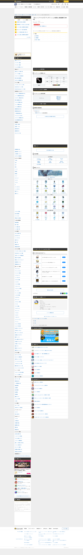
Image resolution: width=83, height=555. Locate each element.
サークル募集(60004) (18, 106)
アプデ (46, 213)
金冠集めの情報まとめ (18, 449)
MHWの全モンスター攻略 (19, 253)
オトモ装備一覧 (17, 226)
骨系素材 (16, 394)
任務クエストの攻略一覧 (19, 71)
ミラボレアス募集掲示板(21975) (20, 93)
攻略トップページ (18, 60)
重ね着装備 (16, 222)
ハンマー (16, 169)
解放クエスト (54, 202)
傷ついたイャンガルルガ (19, 332)
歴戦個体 (54, 207)
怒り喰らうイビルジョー (19, 328)
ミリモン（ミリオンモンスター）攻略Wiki (44, 544)
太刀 (15, 164)
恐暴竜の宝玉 (58, 98)
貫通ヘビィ (16, 193)
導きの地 (37, 213)
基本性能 (36, 35)
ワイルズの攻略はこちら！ (19, 67)
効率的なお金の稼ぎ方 (18, 451)
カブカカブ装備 (17, 211)
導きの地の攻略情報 (18, 78)
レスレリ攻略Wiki (26, 540)
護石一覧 (16, 242)
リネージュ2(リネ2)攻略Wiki (28, 544)
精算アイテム (17, 396)
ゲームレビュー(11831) (18, 115)
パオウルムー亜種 (18, 301)
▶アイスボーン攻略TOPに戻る (50, 174)
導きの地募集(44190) (18, 100)
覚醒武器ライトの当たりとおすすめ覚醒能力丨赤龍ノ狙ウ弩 (24, 24)
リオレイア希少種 (18, 323)
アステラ (16, 418)
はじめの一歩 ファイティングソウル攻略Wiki (59, 544)
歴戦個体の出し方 (18, 264)
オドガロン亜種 (17, 279)
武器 (37, 182)
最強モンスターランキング (19, 259)
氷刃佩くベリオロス (18, 343)
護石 (63, 187)
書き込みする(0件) (50, 290)
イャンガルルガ (17, 277)
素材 (63, 202)
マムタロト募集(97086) (18, 102)
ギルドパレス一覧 (18, 133)
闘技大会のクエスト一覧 (19, 365)
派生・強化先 (37, 39)
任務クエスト (37, 202)
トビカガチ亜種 (17, 295)
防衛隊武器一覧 (17, 149)
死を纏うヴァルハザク (18, 341)
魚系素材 (16, 392)
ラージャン (16, 321)
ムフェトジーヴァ (18, 319)
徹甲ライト (16, 191)
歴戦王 (63, 207)
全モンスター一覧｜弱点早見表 (22, 29)
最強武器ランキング (18, 151)
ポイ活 (51, 1)
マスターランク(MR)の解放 (19, 372)
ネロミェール (17, 299)
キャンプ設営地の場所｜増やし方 (22, 32)
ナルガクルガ (17, 297)
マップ (37, 207)
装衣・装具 (16, 224)
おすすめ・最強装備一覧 (19, 80)
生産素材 (36, 37)
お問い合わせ (45, 528)
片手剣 (16, 160)
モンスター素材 (17, 398)
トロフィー (63, 213)
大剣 (15, 162)
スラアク (16, 182)
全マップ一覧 (17, 405)
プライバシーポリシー (31, 528)
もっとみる (28, 37)
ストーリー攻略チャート (19, 73)
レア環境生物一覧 (18, 383)
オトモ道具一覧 (63, 191)
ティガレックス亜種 (18, 288)
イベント (46, 198)
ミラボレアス (17, 317)
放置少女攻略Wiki (26, 542)
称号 (54, 213)
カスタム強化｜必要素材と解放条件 (22, 27)
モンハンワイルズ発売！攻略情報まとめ (40, 26)
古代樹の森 (16, 420)
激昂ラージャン (17, 337)
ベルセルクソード (36, 110)
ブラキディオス (17, 308)
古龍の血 (58, 99)
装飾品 (54, 187)
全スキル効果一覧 (18, 233)
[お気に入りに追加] (54, 4)
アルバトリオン (17, 268)
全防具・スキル (17, 126)
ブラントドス (17, 310)
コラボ (63, 198)
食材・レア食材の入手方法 (19, 442)
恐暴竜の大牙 (58, 96)
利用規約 (25, 528)
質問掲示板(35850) (18, 111)
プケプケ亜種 (17, 306)
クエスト (54, 198)
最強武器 (37, 187)
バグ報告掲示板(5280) (18, 113)
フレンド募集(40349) (18, 104)
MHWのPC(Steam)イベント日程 (20, 89)
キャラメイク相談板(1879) (19, 117)
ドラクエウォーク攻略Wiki (28, 537)
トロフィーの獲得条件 (18, 440)
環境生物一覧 (17, 381)
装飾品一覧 (16, 244)
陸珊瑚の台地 (17, 425)
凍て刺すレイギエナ (18, 330)
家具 (54, 218)
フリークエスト (46, 202)
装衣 (63, 182)
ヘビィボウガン (17, 189)
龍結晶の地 (16, 429)
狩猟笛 (16, 171)
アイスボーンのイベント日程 (19, 84)
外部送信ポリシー (39, 528)
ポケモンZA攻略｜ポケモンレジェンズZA (30, 531)
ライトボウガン (17, 186)
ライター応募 (65, 528)
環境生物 (46, 207)
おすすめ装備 (46, 187)
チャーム (63, 218)
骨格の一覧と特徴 (18, 257)
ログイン (66, 1)
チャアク (16, 180)
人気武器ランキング (18, 153)
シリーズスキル (46, 191)
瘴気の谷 (16, 427)
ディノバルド (17, 290)
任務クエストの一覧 (18, 359)
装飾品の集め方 (17, 246)
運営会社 (50, 528)
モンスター (37, 198)
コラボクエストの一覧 (18, 363)
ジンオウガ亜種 (17, 284)
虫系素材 (16, 387)
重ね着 (54, 182)
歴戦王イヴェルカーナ (18, 348)
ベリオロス (16, 312)
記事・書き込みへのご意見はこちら (50, 316)
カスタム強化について (18, 438)
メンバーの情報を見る (50, 312)
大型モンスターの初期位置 (19, 255)
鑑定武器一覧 (17, 128)
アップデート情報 (18, 62)
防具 (46, 182)
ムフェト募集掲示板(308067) (19, 95)
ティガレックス (17, 286)
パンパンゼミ (17, 215)
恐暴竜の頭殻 (58, 97)
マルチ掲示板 (37, 218)
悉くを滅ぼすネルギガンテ (19, 339)
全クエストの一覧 (18, 354)
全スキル (37, 191)
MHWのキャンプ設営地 (18, 407)
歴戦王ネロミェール (18, 350)
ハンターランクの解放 (18, 436)
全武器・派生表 (17, 124)
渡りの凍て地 (17, 414)
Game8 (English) (55, 528)
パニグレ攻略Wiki (55, 542)
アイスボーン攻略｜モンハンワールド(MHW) (40, 318)
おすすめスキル (54, 191)
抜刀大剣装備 (39, 164)
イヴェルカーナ (17, 275)
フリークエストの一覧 (18, 361)
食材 (46, 218)
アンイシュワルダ (18, 270)
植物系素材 (16, 385)
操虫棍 (16, 173)
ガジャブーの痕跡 (18, 447)
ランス (16, 175)
